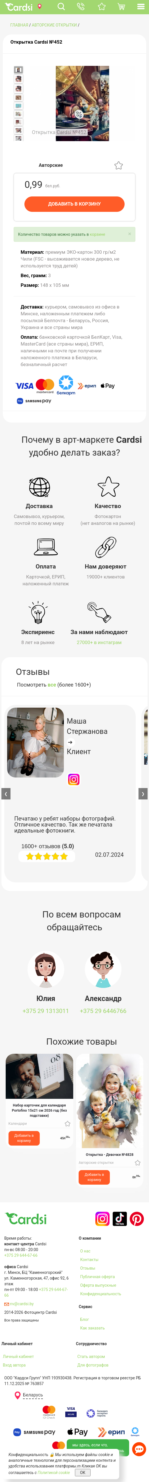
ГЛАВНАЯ (19, 25)
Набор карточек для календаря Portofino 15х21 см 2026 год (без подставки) (39, 1110)
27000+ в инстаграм (99, 642)
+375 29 (45, 1011)
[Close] (129, 234)
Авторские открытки (54, 25)
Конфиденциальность (100, 1294)
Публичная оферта (97, 1276)
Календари (18, 1123)
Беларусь (33, 1395)
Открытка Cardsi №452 (36, 42)
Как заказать (92, 1328)
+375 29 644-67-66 (20, 1255)
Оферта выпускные (98, 1285)
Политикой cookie (54, 1472)
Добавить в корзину (24, 1138)
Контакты (89, 1259)
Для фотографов (93, 1365)
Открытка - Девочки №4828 (110, 1154)
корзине (97, 234)
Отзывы (87, 1268)
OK (82, 1472)
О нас (85, 1251)
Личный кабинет (18, 1356)
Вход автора (14, 1365)
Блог (84, 1319)
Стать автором (91, 1356)
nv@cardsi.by (19, 1304)
